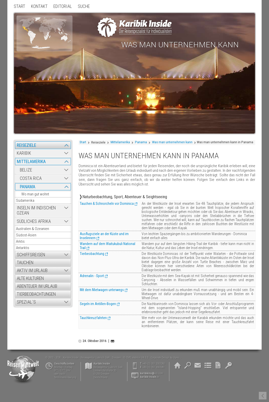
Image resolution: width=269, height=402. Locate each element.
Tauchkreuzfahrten (93, 318)
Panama (141, 142)
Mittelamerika (120, 142)
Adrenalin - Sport (92, 276)
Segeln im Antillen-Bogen (98, 304)
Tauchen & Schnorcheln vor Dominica (107, 204)
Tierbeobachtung (92, 254)
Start (83, 142)
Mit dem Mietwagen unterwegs (102, 290)
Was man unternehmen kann (172, 142)
